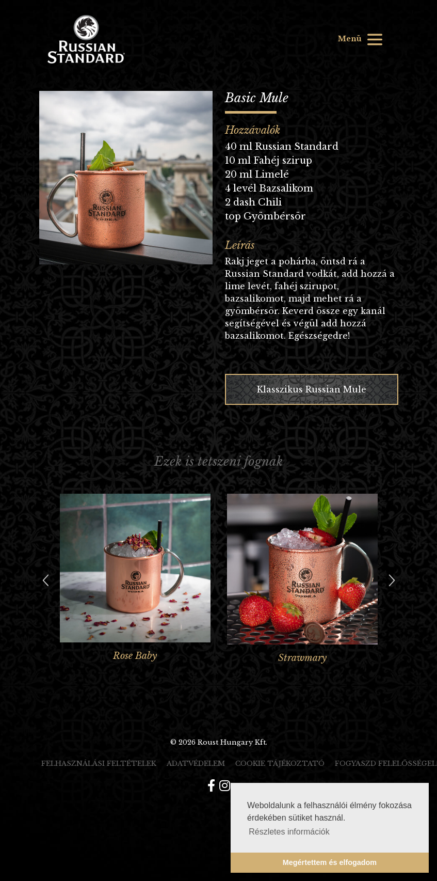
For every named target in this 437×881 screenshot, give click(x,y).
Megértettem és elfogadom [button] (330, 862)
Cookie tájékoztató (280, 763)
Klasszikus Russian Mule (311, 389)
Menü (361, 39)
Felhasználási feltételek (98, 763)
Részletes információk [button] (289, 831)
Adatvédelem (196, 763)
